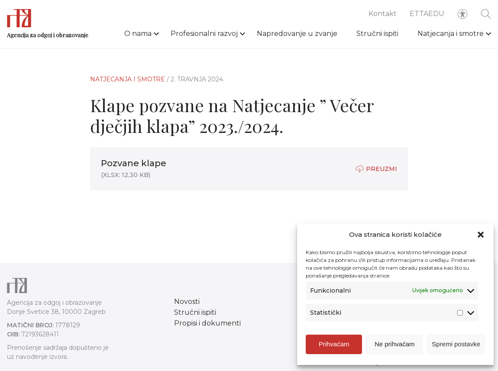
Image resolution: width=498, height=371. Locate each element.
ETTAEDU (427, 14)
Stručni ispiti (377, 33)
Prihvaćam (334, 347)
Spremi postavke (456, 347)
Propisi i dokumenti (207, 323)
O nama (138, 33)
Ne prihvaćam (395, 347)
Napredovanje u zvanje (297, 33)
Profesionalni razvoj (204, 33)
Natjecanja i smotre (450, 33)
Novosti (187, 301)
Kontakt (383, 14)
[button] (480, 238)
